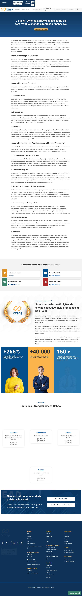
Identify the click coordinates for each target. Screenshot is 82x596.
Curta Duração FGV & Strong (51, 5)
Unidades (61, 5)
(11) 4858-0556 (41, 480)
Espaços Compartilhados (52, 556)
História (29, 536)
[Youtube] (6, 542)
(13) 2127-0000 (68, 440)
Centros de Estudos (69, 552)
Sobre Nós (29, 534)
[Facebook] (10, 542)
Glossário (11, 10)
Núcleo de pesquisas (69, 561)
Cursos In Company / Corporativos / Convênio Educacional (51, 549)
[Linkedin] (13, 542)
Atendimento (49, 565)
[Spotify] (21, 542)
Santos (68, 432)
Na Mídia (66, 536)
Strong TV (66, 541)
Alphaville (14, 432)
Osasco (41, 470)
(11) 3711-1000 (13, 442)
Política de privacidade (51, 570)
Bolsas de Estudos (50, 575)
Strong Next (72, 5)
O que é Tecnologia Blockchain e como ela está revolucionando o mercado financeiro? (24, 10)
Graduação (24, 5)
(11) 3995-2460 (13, 444)
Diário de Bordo (68, 543)
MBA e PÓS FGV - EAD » (61, 498)
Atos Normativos (31, 543)
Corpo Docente (68, 559)
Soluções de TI (49, 554)
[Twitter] (17, 542)
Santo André (41, 432)
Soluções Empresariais (67, 1)
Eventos (66, 534)
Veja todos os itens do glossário (41, 29)
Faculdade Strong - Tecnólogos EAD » (61, 505)
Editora (47, 559)
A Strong (66, 5)
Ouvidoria (48, 567)
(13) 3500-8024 (68, 442)
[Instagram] (2, 542)
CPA (28, 541)
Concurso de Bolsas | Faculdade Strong (41, 1)
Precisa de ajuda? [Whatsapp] (74, 593)
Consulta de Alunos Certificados (35, 546)
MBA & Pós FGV (31, 5)
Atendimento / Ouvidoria (6, 1)
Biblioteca (29, 538)
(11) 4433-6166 (41, 439)
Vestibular (29, 554)
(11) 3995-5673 (41, 440)
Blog (65, 538)
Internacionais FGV (40, 5)
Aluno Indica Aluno (69, 550)
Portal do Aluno (77, 1)
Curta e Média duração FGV (33, 564)
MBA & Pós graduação (32, 573)
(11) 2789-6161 (41, 478)
